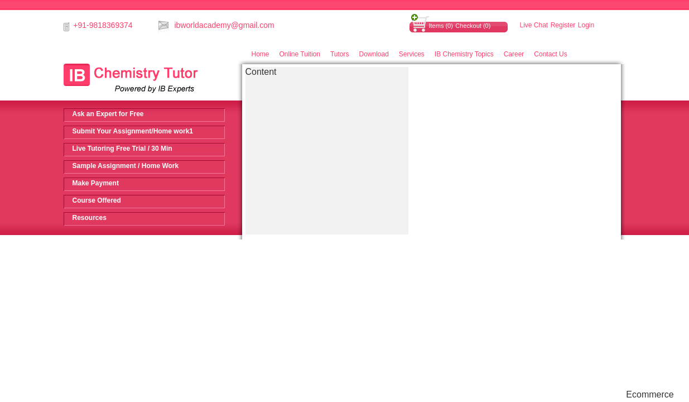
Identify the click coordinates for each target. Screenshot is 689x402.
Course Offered (97, 200)
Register (563, 25)
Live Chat (534, 25)
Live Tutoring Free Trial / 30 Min (122, 148)
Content (261, 71)
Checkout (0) (472, 25)
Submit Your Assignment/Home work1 (133, 131)
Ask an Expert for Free (108, 114)
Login (586, 25)
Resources (90, 218)
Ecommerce (649, 394)
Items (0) (441, 25)
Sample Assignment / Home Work (126, 166)
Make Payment (96, 183)
